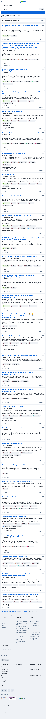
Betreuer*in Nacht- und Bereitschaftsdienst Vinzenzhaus (19, 256)
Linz (3, 620)
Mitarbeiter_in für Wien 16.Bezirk (12, 196)
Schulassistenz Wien (34, 634)
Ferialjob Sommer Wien (35, 621)
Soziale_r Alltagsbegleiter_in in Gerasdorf (14, 516)
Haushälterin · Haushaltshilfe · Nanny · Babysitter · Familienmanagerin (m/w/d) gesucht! (17, 574)
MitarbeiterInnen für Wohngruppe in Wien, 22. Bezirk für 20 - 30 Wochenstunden (21, 92)
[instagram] (5, 690)
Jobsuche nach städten (7, 649)
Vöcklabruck (5, 623)
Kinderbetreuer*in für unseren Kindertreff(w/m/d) (17, 428)
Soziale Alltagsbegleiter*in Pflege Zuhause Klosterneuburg (20, 594)
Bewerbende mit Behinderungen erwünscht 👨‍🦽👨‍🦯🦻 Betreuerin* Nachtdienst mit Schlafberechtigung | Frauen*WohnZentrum (17, 315)
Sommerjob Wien (33, 623)
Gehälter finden (34, 673)
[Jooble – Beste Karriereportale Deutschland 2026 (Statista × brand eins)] (13, 698)
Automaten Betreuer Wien (21, 621)
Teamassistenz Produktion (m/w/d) (13, 406)
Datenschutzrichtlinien (6, 708)
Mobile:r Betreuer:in (8, 174)
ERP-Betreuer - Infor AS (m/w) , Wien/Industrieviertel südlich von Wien (20, 26)
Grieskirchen (5, 622)
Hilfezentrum (4, 678)
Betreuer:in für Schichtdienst (11, 335)
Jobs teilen (18, 667)
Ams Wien (32, 627)
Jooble (9, 716)
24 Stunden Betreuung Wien (22, 628)
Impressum (3, 712)
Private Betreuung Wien (21, 626)
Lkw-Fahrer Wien (33, 629)
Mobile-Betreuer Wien (21, 637)
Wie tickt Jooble (5, 669)
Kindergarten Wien (34, 630)
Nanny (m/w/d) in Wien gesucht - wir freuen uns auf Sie (18, 465)
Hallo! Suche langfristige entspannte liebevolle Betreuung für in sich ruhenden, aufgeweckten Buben (20, 238)
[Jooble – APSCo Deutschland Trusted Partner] (4, 698)
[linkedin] (12, 690)
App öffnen (42, 2)
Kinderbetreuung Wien (34, 636)
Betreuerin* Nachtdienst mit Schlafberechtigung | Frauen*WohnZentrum (17, 296)
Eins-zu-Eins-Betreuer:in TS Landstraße (14, 153)
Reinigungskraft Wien (34, 625)
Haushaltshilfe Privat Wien (35, 632)
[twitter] (9, 690)
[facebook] (2, 690)
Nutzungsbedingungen (6, 705)
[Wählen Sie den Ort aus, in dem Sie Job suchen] (23, 9)
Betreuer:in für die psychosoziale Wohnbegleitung (17, 215)
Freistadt (4, 627)
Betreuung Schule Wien (21, 632)
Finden (23, 12)
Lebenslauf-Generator (35, 675)
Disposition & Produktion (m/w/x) (12, 443)
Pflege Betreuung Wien (21, 634)
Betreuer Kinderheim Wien (21, 630)
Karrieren (3, 675)
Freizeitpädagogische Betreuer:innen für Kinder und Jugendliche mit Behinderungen (18, 276)
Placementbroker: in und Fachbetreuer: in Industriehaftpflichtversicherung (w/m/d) (14, 70)
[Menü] (2, 2)
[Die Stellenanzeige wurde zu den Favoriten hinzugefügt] (43, 25)
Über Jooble (4, 667)
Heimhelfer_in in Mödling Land (11, 497)
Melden (41, 39)
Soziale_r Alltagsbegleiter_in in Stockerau (15, 556)
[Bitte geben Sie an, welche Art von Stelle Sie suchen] (23, 5)
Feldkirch (4, 625)
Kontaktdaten (4, 673)
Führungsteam (4, 671)
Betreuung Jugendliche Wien (22, 636)
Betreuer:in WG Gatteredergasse (12, 111)
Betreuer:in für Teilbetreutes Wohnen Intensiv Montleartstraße (21, 133)
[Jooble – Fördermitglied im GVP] (22, 698)
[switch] (42, 20)
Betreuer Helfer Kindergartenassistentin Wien (21, 641)
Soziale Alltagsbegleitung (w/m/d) (12, 536)
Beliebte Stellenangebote (7, 647)
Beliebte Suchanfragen (9, 615)
